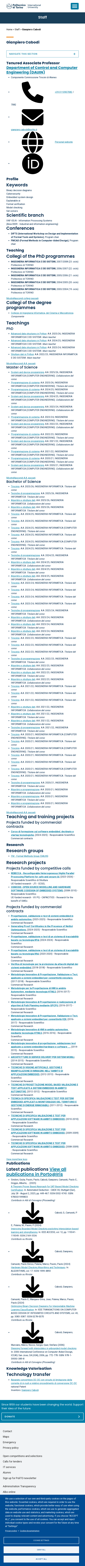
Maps (6, 1436)
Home (9, 29)
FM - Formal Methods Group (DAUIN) (29, 856)
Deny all (41, 1549)
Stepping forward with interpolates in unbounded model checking (43, 1348)
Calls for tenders (12, 1461)
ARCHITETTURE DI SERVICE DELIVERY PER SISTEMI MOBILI (42, 1057)
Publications (18, 1163)
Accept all (41, 1559)
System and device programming (27, 372)
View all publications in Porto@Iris (36, 1171)
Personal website (64, 142)
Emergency (9, 1442)
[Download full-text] (32, 1212)
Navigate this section (42, 54)
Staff (17, 29)
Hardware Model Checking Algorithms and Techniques (38, 1267)
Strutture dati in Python (22, 354)
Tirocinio (15, 486)
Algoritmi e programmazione (25, 789)
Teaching (15, 250)
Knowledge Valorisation (29, 1368)
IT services (9, 1467)
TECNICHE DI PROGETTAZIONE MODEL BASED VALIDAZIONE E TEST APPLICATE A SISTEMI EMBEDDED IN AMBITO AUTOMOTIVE (44, 1088)
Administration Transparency (19, 1486)
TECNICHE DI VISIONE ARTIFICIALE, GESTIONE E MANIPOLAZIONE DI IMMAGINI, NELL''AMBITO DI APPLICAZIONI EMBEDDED (37, 1071)
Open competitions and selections (22, 1456)
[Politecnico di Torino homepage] (23, 6)
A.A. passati (21, 363)
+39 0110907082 (63, 92)
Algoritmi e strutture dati (23, 500)
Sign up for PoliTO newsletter (19, 1478)
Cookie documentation (29, 1531)
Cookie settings (41, 1540)
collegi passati (22, 298)
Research (15, 844)
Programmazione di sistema (25, 382)
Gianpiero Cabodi (30, 1390)
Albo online (9, 1491)
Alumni (7, 1472)
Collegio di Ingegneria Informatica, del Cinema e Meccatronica (42, 313)
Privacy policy (11, 1531)
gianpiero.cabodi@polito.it (24, 129)
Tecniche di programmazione (25, 493)
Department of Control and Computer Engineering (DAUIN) (41, 70)
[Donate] (42, 1416)
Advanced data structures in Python (29, 333)
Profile (12, 179)
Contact (7, 1431)
